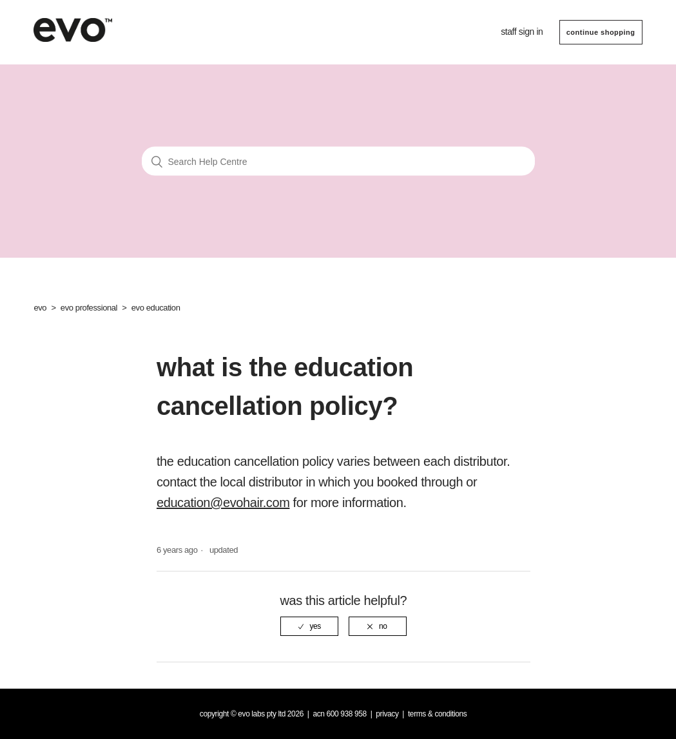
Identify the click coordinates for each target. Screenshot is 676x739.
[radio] (309, 626)
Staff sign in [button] (522, 31)
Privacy (387, 713)
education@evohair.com (223, 502)
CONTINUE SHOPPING (600, 32)
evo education (155, 307)
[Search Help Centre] (338, 161)
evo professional (89, 307)
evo (40, 307)
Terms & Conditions (437, 713)
